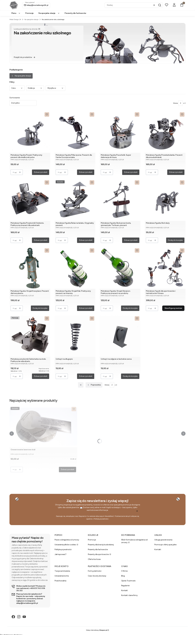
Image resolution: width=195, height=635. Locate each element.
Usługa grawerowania (163, 540)
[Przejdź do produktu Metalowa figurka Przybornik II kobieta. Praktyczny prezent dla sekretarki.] (29, 200)
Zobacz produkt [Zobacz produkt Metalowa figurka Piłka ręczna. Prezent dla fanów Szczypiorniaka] (85, 172)
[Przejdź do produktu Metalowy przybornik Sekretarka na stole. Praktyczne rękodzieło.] (29, 336)
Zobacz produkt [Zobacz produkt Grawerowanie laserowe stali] (67, 469)
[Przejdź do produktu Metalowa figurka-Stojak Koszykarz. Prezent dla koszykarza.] (29, 268)
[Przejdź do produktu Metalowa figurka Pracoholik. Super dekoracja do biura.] (120, 132)
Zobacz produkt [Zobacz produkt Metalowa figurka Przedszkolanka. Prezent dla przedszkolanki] (176, 172)
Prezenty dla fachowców (98, 549)
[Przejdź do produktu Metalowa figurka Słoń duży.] (165, 200)
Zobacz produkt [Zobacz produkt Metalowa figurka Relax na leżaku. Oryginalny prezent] (85, 240)
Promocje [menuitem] (29, 13)
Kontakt (157, 549)
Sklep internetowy (96, 630)
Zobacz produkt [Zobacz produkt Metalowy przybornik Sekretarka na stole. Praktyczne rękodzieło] (40, 376)
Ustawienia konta (62, 576)
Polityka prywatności (63, 549)
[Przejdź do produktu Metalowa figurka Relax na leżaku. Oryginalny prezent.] (75, 200)
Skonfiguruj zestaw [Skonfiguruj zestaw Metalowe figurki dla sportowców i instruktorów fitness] (173, 308)
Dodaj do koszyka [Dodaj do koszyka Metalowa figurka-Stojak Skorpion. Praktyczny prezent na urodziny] (130, 308)
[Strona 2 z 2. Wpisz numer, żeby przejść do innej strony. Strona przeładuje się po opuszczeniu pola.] (180, 103)
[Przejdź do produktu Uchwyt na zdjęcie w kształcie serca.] (120, 336)
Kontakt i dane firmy (129, 595)
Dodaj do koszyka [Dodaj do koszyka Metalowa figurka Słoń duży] (175, 240)
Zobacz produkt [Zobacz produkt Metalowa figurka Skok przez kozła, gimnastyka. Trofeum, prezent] (131, 240)
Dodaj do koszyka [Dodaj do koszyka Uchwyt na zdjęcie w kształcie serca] (130, 376)
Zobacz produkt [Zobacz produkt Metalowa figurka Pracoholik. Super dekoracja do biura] (131, 172)
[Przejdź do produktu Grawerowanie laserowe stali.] (43, 426)
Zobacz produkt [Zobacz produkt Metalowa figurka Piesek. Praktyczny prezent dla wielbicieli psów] (40, 172)
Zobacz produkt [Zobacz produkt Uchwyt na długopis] (85, 376)
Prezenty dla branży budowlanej (101, 544)
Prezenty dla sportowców (98, 554)
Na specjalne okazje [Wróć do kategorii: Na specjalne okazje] (21, 76)
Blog (123, 576)
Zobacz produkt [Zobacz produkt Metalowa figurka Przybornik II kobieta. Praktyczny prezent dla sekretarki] (40, 240)
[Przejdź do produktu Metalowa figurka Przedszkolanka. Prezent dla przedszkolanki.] (165, 132)
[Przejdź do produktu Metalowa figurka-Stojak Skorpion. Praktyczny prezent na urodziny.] (120, 268)
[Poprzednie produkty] (94, 385)
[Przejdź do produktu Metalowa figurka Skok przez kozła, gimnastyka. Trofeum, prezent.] (120, 200)
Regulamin (83, 516)
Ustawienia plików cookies (65, 544)
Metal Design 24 (15, 19)
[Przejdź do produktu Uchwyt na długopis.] (75, 336)
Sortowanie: (14, 98)
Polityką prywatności (101, 519)
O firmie (124, 571)
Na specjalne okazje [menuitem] (49, 13)
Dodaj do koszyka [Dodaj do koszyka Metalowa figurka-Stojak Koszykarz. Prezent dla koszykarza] (40, 308)
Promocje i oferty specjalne (165, 544)
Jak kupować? (60, 554)
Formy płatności (94, 571)
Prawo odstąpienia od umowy (67, 540)
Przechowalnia (60, 581)
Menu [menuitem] (15, 13)
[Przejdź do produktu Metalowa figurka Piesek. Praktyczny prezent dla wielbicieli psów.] (29, 132)
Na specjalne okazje (31, 19)
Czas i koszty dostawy (97, 576)
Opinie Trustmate (128, 581)
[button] (159, 5)
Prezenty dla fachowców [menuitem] (75, 13)
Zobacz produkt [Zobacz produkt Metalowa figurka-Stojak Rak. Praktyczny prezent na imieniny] (85, 308)
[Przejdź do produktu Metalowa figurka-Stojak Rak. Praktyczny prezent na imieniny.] (75, 268)
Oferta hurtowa (94, 559)
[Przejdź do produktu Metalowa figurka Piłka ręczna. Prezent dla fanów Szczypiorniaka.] (75, 132)
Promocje (92, 540)
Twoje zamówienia (62, 571)
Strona (175, 103)
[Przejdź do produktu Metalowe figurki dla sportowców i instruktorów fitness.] (165, 268)
